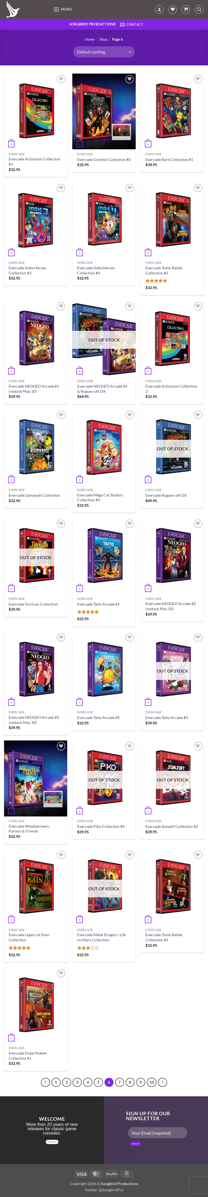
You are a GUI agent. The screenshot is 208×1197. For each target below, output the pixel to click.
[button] (62, 9)
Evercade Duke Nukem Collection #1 (28, 1055)
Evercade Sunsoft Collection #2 (171, 826)
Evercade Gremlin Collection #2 (104, 159)
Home (90, 39)
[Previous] (45, 1082)
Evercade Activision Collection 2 (171, 389)
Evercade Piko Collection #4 (101, 826)
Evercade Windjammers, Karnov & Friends (29, 829)
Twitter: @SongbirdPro (104, 1190)
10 (151, 1082)
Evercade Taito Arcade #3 (166, 717)
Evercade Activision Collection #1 (34, 161)
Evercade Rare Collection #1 (169, 159)
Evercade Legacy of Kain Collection (29, 937)
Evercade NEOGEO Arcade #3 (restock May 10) (34, 720)
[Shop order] (104, 51)
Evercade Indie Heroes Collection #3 (27, 270)
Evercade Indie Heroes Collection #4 (96, 270)
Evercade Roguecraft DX (166, 495)
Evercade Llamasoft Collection (34, 495)
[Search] (199, 9)
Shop (103, 39)
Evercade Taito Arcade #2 (98, 717)
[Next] (162, 1082)
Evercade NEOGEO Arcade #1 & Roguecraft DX (102, 389)
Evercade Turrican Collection (33, 604)
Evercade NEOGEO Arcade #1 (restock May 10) (34, 389)
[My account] (159, 9)
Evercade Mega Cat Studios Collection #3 (100, 497)
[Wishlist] (172, 9)
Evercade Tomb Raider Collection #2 (164, 270)
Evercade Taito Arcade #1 (98, 604)
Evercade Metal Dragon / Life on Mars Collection (101, 937)
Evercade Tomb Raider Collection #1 (164, 937)
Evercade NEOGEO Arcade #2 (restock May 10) (170, 606)
